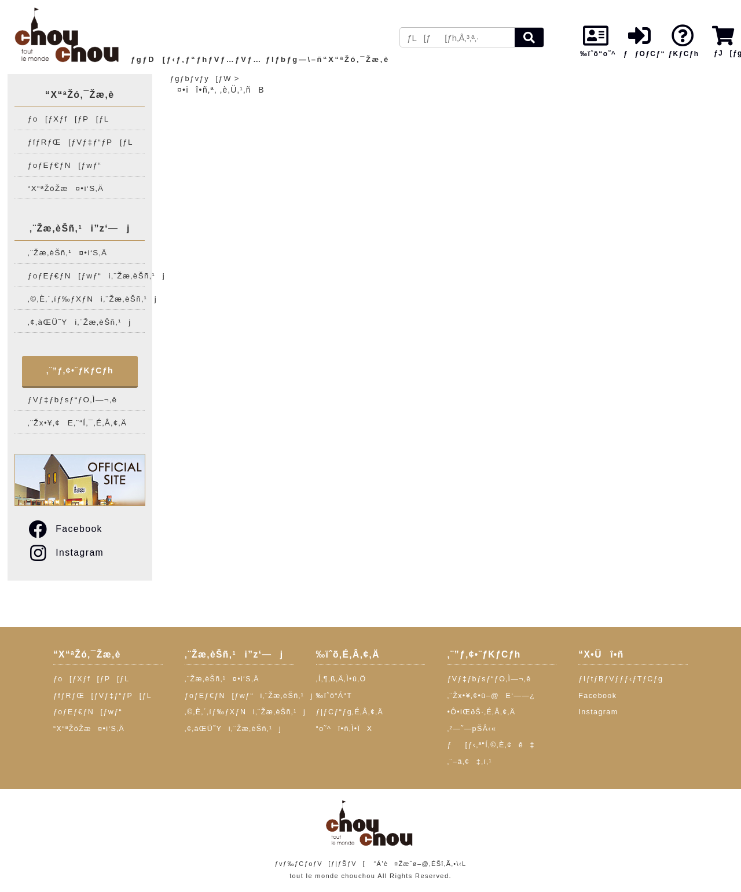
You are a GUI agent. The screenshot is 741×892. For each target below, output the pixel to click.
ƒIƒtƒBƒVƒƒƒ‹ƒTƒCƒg (620, 679)
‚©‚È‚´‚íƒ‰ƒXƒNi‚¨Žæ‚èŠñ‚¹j (86, 299)
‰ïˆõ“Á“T (334, 696)
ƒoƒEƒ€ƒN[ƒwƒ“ (64, 165)
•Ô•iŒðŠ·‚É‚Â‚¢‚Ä (481, 712)
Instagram (65, 552)
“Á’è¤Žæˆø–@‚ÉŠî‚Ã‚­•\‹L (419, 863)
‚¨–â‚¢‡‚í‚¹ (469, 762)
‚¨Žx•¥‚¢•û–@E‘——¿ (491, 696)
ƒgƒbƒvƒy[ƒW (201, 78)
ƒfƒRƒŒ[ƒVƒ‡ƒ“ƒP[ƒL (80, 142)
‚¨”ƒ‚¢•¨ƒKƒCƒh (79, 370)
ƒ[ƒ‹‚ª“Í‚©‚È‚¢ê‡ (490, 745)
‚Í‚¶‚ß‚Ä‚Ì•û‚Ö (341, 679)
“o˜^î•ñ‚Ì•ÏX (344, 729)
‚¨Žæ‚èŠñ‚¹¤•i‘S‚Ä (68, 252)
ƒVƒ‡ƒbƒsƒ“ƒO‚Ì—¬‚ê (73, 399)
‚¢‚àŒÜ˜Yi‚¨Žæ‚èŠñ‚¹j (79, 322)
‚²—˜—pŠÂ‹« (471, 729)
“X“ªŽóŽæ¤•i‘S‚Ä (66, 188)
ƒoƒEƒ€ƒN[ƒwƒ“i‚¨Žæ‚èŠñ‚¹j (86, 275)
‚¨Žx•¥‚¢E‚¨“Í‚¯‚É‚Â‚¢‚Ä (77, 423)
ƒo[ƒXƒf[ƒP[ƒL (68, 119)
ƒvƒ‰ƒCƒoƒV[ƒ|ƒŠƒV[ (319, 863)
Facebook (64, 529)
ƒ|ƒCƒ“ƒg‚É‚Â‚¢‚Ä (350, 712)
